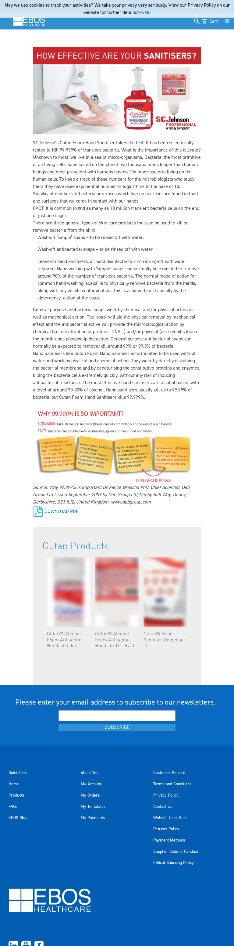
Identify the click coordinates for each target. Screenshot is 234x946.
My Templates (93, 806)
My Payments (93, 818)
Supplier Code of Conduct (175, 851)
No (148, 12)
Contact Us (162, 806)
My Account (91, 784)
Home (14, 784)
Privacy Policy (166, 795)
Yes (140, 12)
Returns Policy (166, 829)
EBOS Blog (18, 818)
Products (16, 795)
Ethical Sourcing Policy (173, 863)
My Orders (90, 795)
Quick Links (19, 773)
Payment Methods (169, 840)
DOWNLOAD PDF (61, 511)
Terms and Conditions (172, 784)
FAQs (13, 806)
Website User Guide (171, 818)
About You (89, 773)
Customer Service (169, 773)
